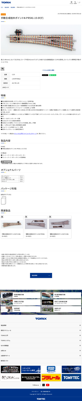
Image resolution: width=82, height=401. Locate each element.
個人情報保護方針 (45, 391)
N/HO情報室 (5, 345)
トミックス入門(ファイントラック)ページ (25, 134)
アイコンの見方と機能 (48, 70)
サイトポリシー (35, 391)
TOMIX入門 (4, 335)
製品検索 (7, 7)
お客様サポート (5, 356)
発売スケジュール (6, 330)
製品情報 (13, 7)
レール (3, 14)
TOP (2, 7)
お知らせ (3, 351)
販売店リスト (4, 361)
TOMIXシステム (5, 340)
